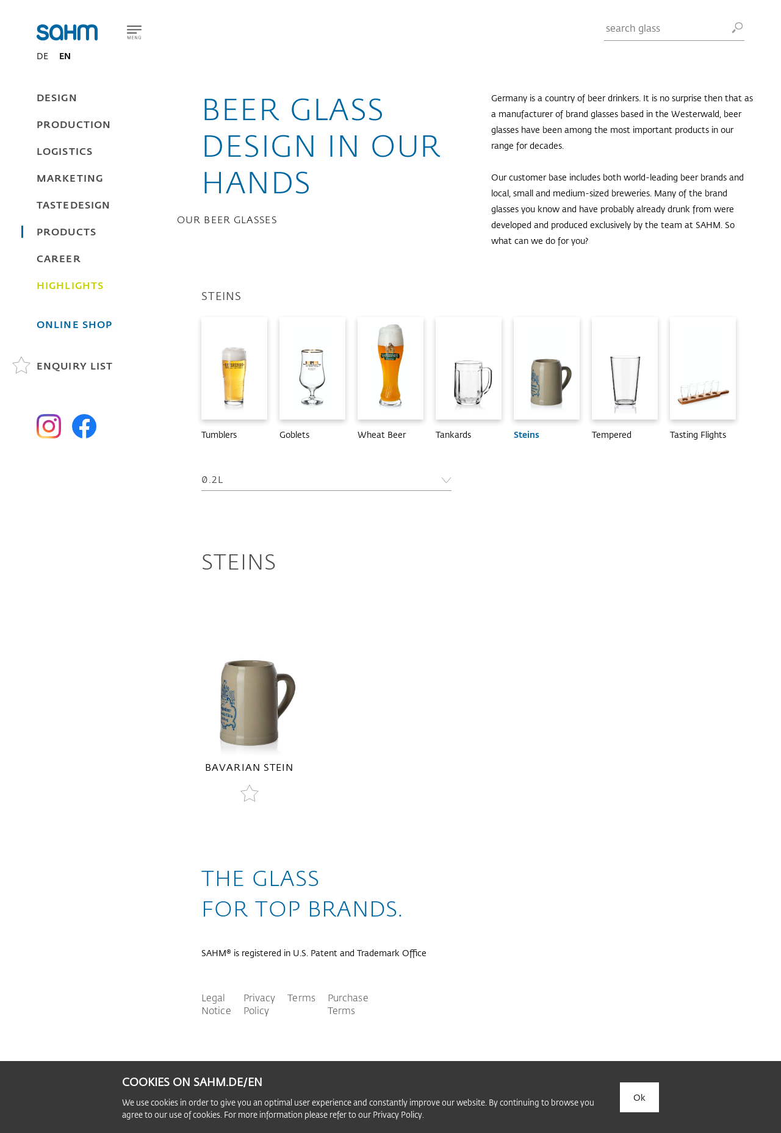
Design (57, 97)
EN (65, 56)
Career (59, 258)
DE (42, 56)
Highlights (70, 285)
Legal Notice (216, 1004)
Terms (301, 997)
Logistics (65, 151)
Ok (639, 1097)
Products (66, 231)
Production (74, 124)
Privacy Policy (259, 1004)
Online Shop (74, 324)
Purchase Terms (348, 1004)
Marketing (70, 177)
